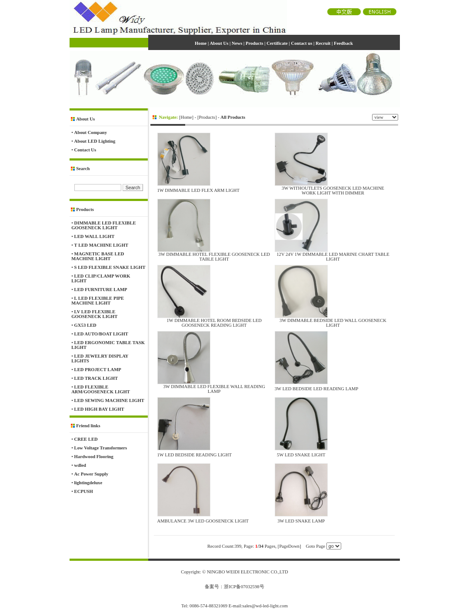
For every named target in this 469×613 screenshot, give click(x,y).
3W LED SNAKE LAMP (301, 521)
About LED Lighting (95, 141)
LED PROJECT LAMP (97, 369)
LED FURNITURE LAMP (100, 289)
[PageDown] (289, 546)
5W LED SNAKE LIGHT (301, 454)
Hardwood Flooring (93, 456)
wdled (80, 465)
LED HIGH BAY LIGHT (99, 409)
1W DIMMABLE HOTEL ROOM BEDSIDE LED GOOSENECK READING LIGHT (214, 323)
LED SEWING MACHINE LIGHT (109, 400)
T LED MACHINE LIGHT (101, 245)
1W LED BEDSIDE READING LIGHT (194, 454)
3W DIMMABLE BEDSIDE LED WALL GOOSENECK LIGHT (332, 323)
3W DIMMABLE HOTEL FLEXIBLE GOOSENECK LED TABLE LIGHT (214, 256)
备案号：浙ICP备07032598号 (234, 586)
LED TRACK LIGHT (96, 378)
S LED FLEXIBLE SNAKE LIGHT (110, 267)
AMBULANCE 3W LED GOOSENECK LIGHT (203, 521)
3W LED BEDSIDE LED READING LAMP (317, 388)
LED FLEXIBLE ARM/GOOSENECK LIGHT (100, 389)
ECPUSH (83, 491)
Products (207, 117)
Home (186, 117)
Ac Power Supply (91, 474)
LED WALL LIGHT (94, 236)
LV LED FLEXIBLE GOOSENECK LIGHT (94, 314)
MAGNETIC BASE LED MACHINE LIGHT (97, 256)
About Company (90, 132)
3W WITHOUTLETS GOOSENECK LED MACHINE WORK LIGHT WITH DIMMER (333, 190)
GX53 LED (85, 325)
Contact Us (85, 149)
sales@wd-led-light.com (265, 605)
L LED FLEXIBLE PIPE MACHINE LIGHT (97, 300)
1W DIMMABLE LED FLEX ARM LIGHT (198, 190)
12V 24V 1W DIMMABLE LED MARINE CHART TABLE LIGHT (332, 256)
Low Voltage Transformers (100, 448)
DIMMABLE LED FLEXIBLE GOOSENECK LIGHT (103, 225)
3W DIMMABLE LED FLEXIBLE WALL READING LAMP (214, 389)
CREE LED (86, 439)
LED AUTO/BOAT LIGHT (101, 334)
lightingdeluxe (88, 482)
